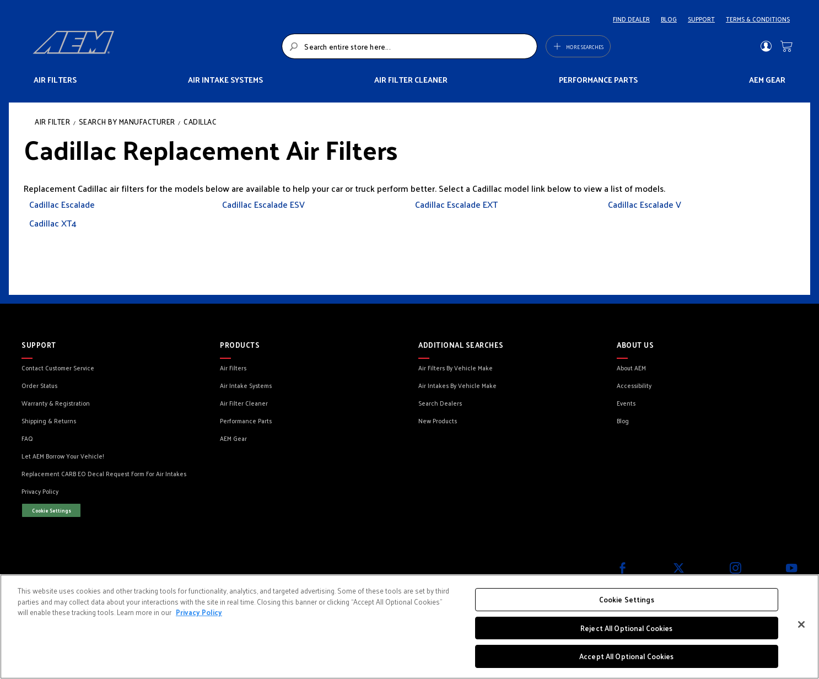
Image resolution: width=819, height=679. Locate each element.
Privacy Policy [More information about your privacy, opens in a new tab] (199, 612)
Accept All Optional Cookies (626, 656)
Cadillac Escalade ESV (263, 204)
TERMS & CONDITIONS (758, 18)
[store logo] (154, 46)
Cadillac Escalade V (644, 204)
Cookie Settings (51, 510)
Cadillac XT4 (53, 223)
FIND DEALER (631, 18)
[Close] (801, 624)
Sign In (765, 46)
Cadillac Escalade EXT (456, 204)
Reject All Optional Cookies (626, 628)
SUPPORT (701, 18)
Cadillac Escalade (62, 204)
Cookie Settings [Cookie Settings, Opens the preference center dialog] (626, 599)
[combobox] (409, 46)
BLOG (669, 18)
